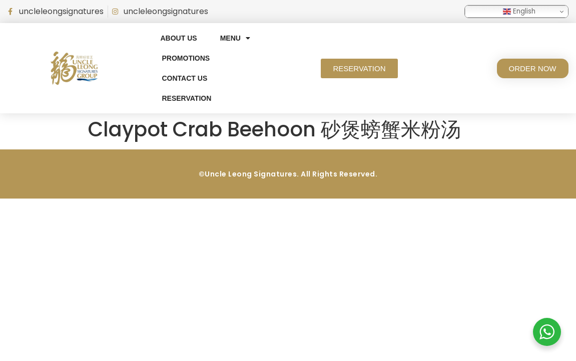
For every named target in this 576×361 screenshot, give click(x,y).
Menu (235, 38)
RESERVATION (187, 98)
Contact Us (185, 78)
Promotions (186, 58)
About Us (179, 38)
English (519, 11)
